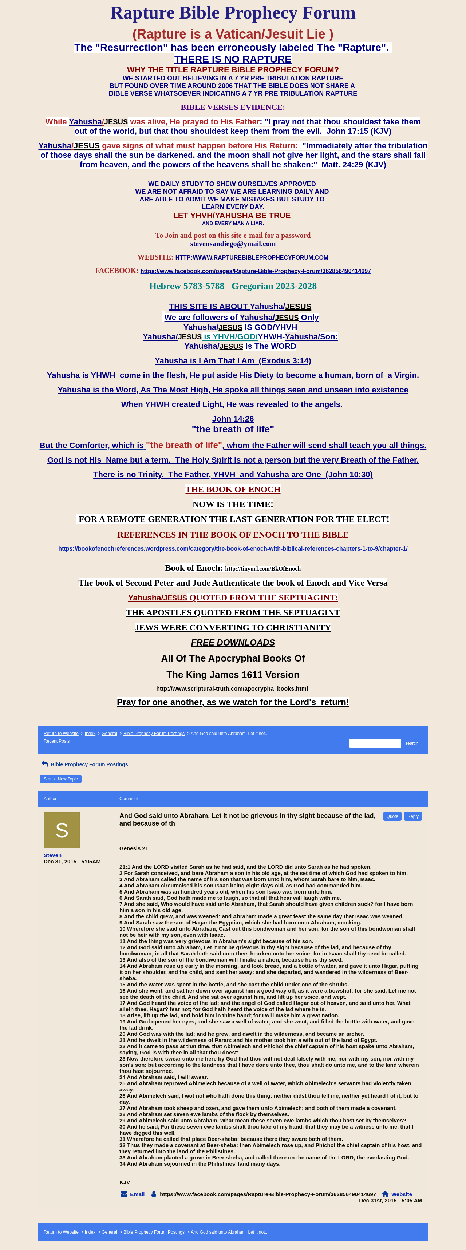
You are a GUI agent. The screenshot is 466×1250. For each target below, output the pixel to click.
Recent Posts (57, 741)
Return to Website (61, 733)
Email (137, 1194)
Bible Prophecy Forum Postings (154, 733)
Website (401, 1194)
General (109, 733)
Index (90, 733)
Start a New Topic (61, 779)
